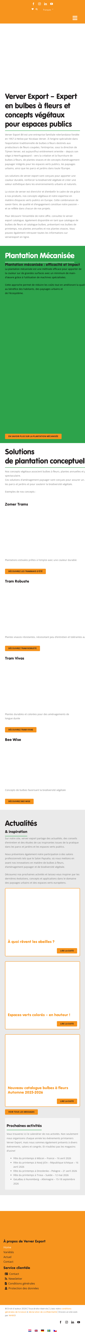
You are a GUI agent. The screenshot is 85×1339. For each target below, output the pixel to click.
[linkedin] (45, 4)
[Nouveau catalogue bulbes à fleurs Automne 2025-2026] (42, 1036)
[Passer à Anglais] (36, 1330)
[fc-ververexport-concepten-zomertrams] (42, 509)
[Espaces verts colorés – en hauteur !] (42, 963)
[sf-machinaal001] (38, 299)
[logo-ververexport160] (11, 16)
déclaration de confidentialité (43, 1312)
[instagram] (39, 4)
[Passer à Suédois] (49, 1330)
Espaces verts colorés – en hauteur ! (39, 1014)
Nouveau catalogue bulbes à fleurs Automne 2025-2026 (38, 1089)
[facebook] (33, 4)
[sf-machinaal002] (38, 344)
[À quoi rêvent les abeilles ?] (42, 890)
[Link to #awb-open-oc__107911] (75, 18)
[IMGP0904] (42, 586)
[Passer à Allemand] (42, 1330)
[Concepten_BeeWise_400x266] (38, 744)
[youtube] (51, 4)
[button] (36, 9)
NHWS (12, 1315)
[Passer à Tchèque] (55, 1330)
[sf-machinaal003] (38, 389)
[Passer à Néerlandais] (30, 1330)
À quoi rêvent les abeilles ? (31, 941)
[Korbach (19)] (42, 663)
